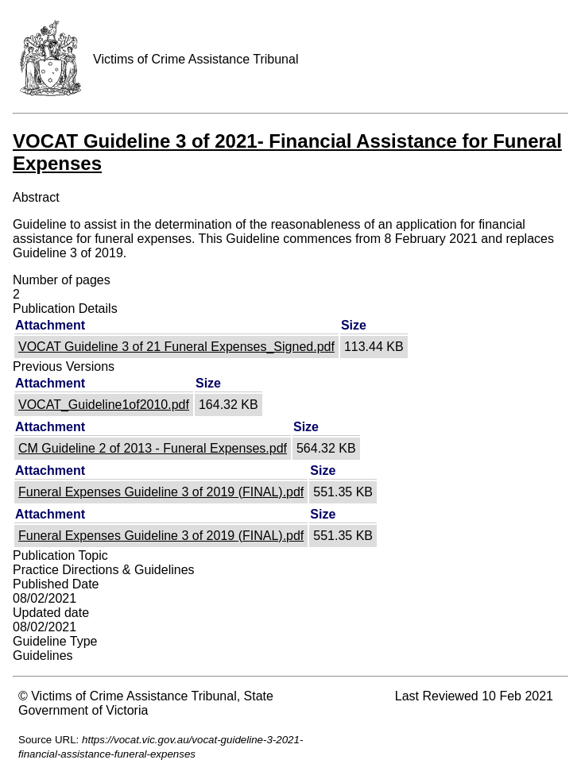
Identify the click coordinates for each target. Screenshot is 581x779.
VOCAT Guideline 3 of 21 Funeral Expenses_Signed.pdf (176, 346)
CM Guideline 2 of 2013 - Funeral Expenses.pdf (152, 448)
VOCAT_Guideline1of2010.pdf (103, 404)
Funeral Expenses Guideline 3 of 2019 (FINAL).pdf (161, 492)
